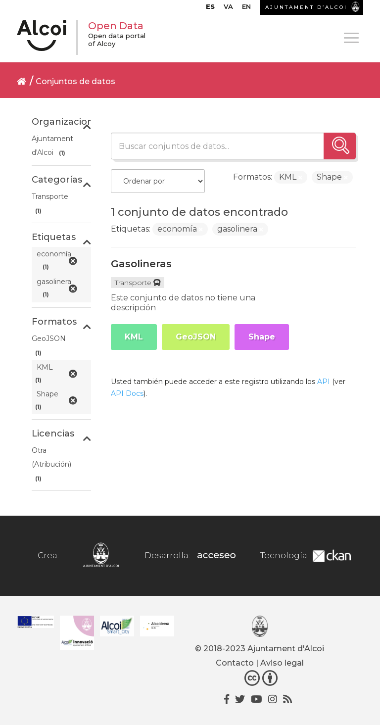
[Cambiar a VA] (228, 8)
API (323, 381)
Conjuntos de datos (75, 81)
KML (134, 336)
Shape (261, 336)
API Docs (127, 393)
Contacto (235, 663)
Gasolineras (141, 264)
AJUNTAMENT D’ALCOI (306, 7)
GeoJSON (196, 336)
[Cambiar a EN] (246, 8)
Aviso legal (282, 663)
